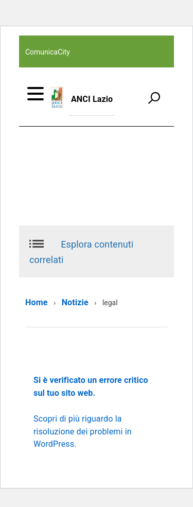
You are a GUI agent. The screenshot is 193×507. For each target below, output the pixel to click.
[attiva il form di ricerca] (154, 98)
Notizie (75, 302)
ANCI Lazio (92, 99)
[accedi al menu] (35, 93)
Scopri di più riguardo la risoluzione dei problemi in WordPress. (82, 431)
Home (36, 302)
